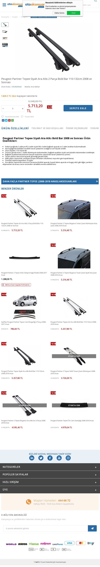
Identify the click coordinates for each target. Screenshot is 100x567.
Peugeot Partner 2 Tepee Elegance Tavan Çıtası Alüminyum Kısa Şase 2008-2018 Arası (74, 224)
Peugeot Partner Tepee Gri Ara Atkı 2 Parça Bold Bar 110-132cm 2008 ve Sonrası (22, 224)
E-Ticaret (42, 564)
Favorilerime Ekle (10, 117)
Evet (73, 13)
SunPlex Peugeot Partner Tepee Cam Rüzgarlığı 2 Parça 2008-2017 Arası (23, 323)
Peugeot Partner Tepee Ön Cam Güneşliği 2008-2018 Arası (72, 420)
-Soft (36, 564)
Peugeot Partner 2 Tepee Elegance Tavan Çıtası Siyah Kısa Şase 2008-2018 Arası (74, 274)
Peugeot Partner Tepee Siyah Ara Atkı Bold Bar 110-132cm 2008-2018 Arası (22, 372)
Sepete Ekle (78, 108)
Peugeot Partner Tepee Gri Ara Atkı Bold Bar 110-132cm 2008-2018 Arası (73, 323)
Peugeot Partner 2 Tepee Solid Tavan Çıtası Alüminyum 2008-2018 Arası (73, 372)
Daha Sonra (59, 13)
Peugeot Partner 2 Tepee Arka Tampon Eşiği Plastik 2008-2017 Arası (24, 274)
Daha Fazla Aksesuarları (40, 181)
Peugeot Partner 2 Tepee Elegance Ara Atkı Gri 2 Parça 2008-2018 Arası (23, 421)
